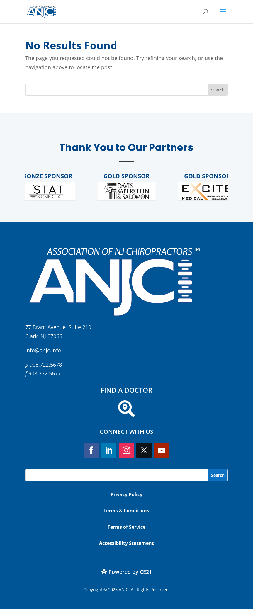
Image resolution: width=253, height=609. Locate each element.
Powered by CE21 (130, 571)
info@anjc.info (43, 350)
